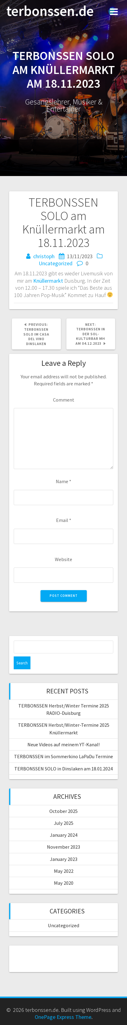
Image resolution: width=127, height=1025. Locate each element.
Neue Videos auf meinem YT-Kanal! (63, 744)
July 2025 (63, 823)
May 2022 (63, 871)
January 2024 (63, 835)
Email (63, 520)
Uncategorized (55, 263)
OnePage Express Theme (63, 1016)
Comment (63, 400)
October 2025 (63, 811)
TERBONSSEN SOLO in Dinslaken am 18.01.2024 (63, 769)
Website (63, 559)
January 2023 (63, 859)
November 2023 (63, 847)
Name (63, 481)
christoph (44, 256)
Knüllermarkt (48, 280)
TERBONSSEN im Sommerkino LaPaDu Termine (63, 756)
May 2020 (63, 883)
